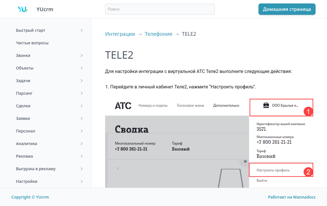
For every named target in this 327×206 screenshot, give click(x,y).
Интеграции (120, 33)
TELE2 (189, 33)
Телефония (158, 33)
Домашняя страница (287, 9)
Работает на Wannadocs (292, 197)
